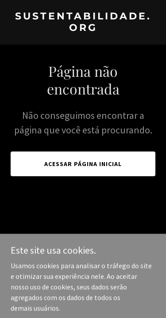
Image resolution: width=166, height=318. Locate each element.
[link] (83, 28)
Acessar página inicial (83, 164)
